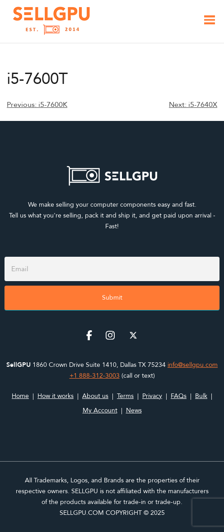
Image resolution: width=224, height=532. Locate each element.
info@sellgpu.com (193, 365)
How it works (55, 396)
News (134, 410)
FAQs (179, 396)
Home (20, 396)
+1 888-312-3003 (95, 375)
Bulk (201, 396)
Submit (112, 297)
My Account (100, 410)
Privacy (152, 396)
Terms (125, 396)
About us (95, 396)
